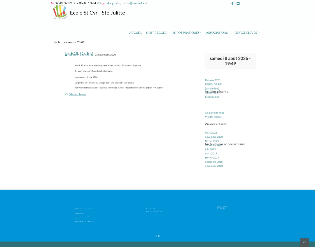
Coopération (214, 94)
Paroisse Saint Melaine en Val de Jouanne (84, 219)
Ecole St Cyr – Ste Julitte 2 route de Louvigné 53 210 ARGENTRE (224, 207)
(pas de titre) (214, 90)
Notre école (156, 32)
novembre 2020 (216, 134)
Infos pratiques (186, 32)
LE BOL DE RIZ (215, 86)
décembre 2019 (215, 141)
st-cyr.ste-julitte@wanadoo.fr (127, 3)
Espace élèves (245, 32)
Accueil (135, 32)
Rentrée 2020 (214, 83)
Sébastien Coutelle (83, 56)
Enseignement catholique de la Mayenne (84, 209)
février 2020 (214, 138)
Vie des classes (81, 92)
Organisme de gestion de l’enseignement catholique (84, 216)
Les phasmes (214, 98)
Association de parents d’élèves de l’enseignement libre (83, 212)
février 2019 (214, 153)
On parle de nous (216, 112)
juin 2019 (212, 145)
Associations (217, 32)
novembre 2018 (216, 160)
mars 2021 (213, 130)
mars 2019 (213, 149)
